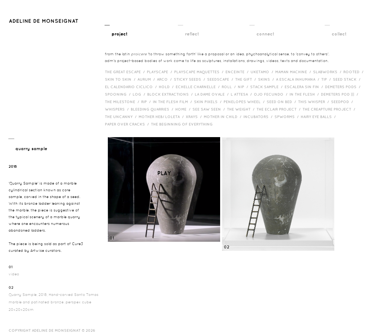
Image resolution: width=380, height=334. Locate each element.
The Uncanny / (122, 116)
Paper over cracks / (128, 124)
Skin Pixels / (209, 101)
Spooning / (119, 94)
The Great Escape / (126, 71)
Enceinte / (237, 71)
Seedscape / (221, 79)
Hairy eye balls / (319, 116)
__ (116, 29)
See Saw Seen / (209, 109)
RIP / (147, 101)
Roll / (230, 86)
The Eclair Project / (279, 109)
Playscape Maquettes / (199, 71)
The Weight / (241, 109)
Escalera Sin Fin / (305, 86)
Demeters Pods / (343, 86)
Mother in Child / (223, 116)
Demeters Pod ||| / (340, 94)
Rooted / (354, 71)
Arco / (165, 79)
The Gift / (246, 79)
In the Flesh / (305, 94)
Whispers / (118, 109)
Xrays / (195, 116)
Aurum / (147, 79)
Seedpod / (343, 101)
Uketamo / (262, 71)
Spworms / (287, 116)
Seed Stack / (347, 79)
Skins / (267, 79)
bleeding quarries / (153, 109)
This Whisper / (314, 101)
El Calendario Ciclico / (132, 86)
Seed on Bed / (282, 101)
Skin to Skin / (121, 79)
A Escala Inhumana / (298, 79)
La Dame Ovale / (213, 94)
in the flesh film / (173, 101)
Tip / (327, 79)
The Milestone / (123, 101)
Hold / (167, 86)
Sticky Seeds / (190, 79)
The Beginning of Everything (183, 124)
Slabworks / (328, 71)
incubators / (258, 116)
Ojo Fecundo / (271, 94)
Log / (140, 94)
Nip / (244, 86)
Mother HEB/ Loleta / (162, 116)
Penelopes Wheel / (245, 101)
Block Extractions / (171, 94)
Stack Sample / (267, 86)
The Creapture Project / (330, 109)
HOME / (183, 109)
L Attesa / (242, 94)
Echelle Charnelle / (199, 86)
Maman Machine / (294, 71)
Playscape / (160, 71)
